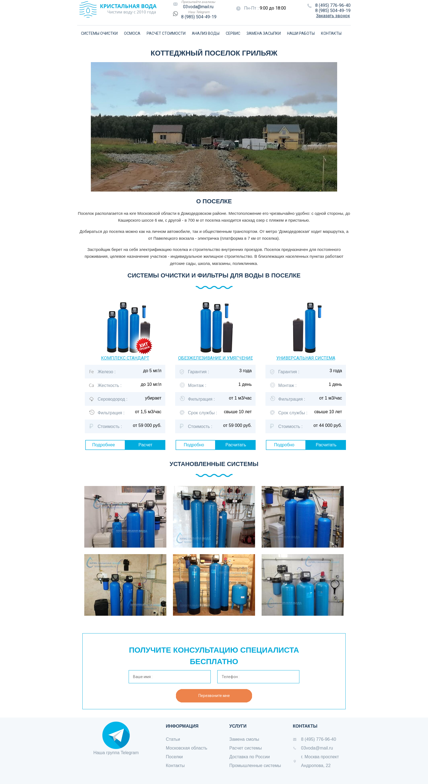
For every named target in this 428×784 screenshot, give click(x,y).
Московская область (186, 748)
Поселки (174, 756)
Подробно (194, 444)
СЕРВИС (233, 33)
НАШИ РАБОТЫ (301, 33)
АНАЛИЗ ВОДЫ (205, 33)
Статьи (173, 739)
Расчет (145, 444)
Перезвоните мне (214, 695)
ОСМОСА (132, 33)
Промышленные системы (255, 765)
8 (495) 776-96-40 (333, 5)
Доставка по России (249, 756)
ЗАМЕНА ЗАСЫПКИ (264, 33)
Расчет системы (245, 748)
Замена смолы (244, 739)
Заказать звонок (333, 15)
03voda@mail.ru (198, 6)
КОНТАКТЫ (331, 33)
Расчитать (235, 444)
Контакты (175, 765)
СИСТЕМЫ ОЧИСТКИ (99, 33)
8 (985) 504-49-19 (198, 16)
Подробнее (103, 444)
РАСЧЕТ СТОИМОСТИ (166, 33)
